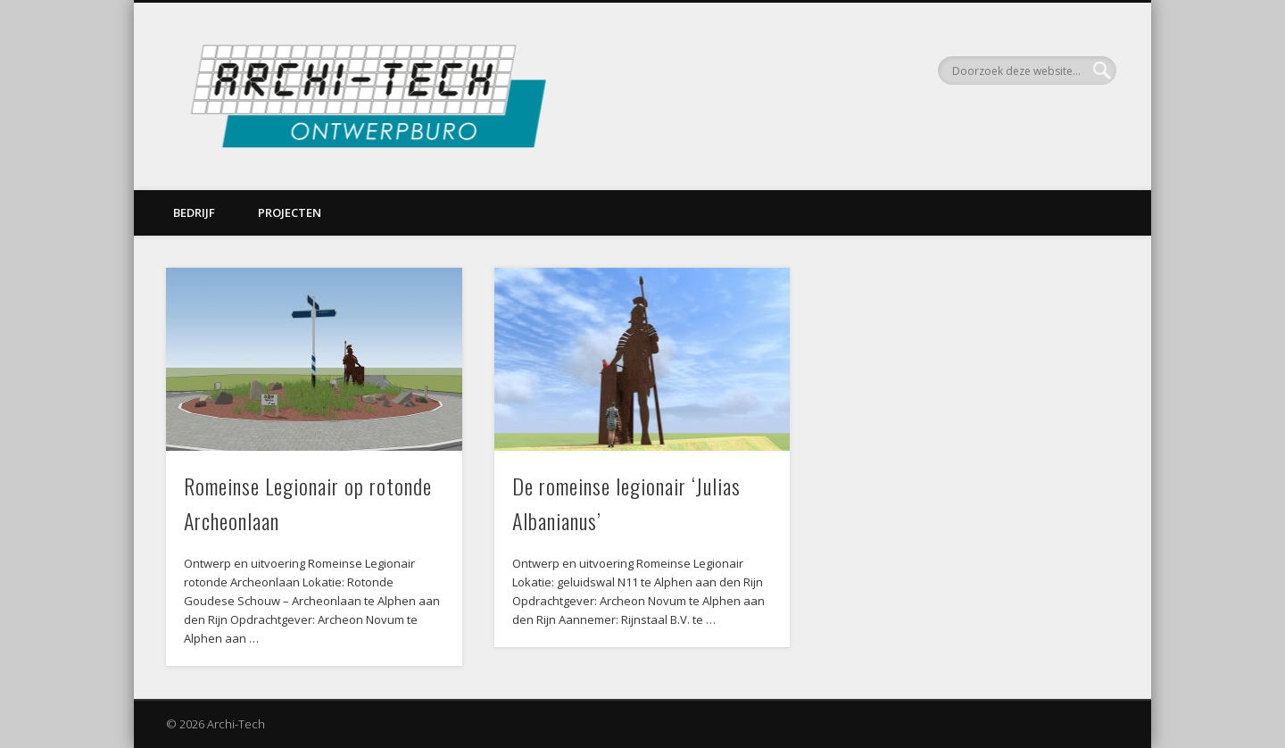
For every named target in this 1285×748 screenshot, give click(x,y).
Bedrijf (194, 212)
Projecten (289, 212)
